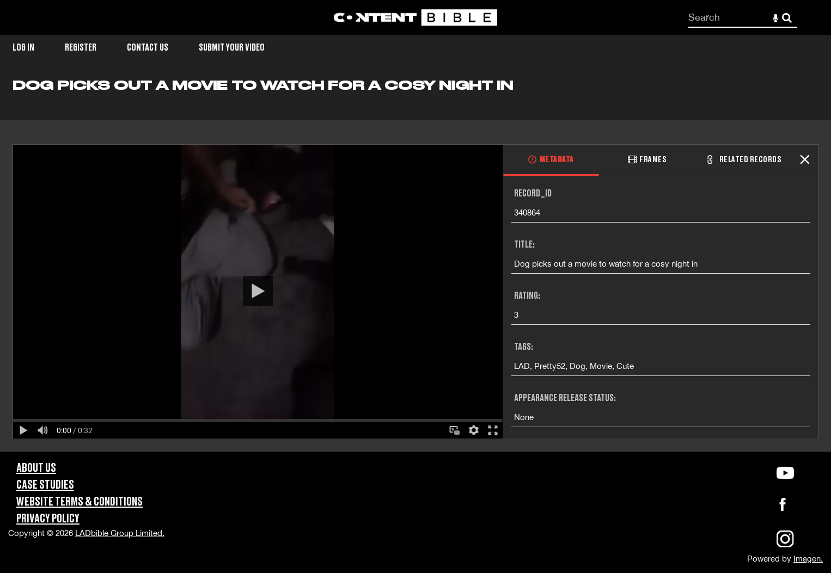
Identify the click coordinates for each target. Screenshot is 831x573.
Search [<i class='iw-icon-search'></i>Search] (787, 16)
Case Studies (45, 485)
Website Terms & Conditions (79, 502)
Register (80, 47)
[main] (415, 264)
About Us (36, 468)
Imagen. (808, 558)
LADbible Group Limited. (119, 533)
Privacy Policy (48, 519)
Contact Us (147, 47)
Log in (23, 47)
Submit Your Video (232, 47)
